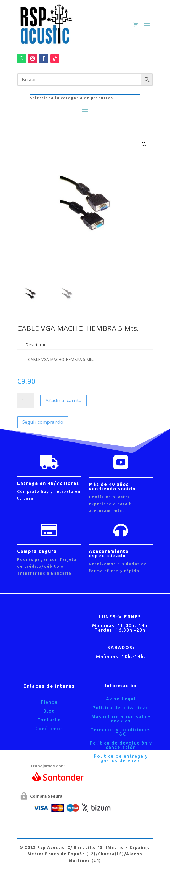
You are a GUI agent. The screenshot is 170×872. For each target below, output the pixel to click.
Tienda (49, 702)
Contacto (49, 719)
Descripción (37, 344)
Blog (49, 710)
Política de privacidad (120, 707)
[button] (144, 144)
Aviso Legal (121, 698)
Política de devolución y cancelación (121, 745)
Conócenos (49, 728)
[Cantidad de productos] (25, 400)
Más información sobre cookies (120, 718)
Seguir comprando (42, 422)
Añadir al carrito (63, 400)
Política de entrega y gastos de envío (121, 758)
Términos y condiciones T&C (121, 732)
